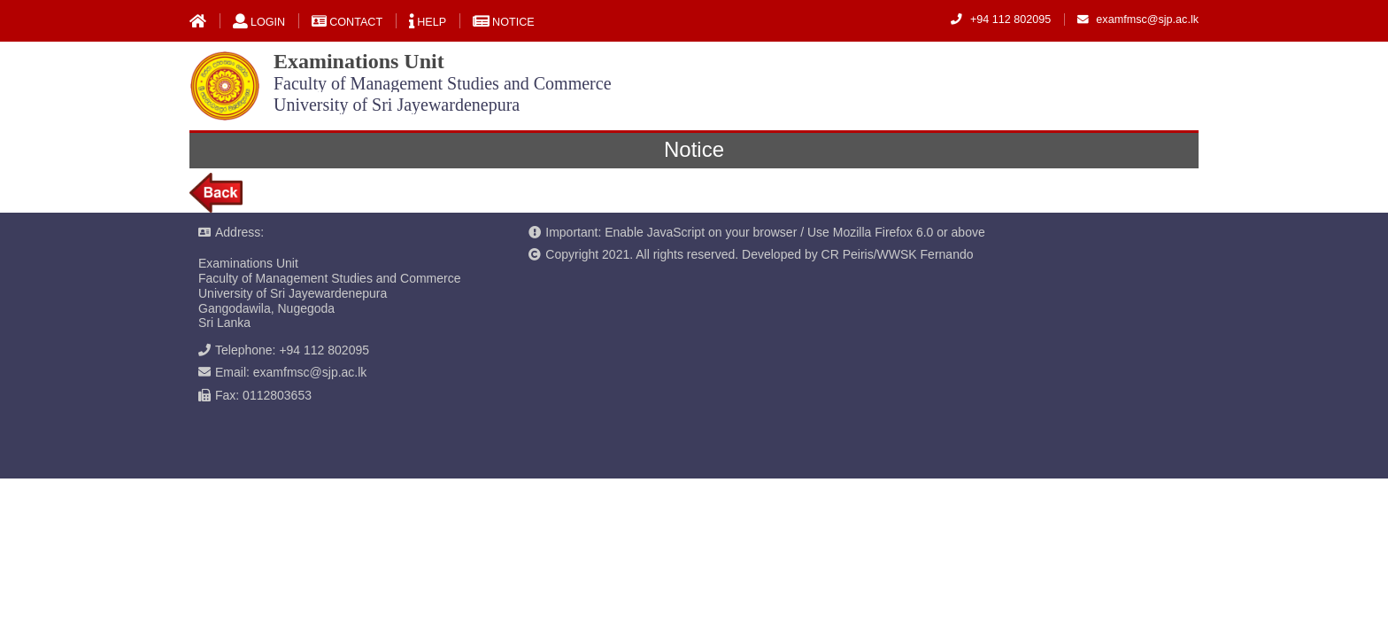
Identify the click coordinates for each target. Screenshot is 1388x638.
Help (427, 22)
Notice (504, 22)
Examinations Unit (443, 82)
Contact (347, 22)
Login (259, 22)
